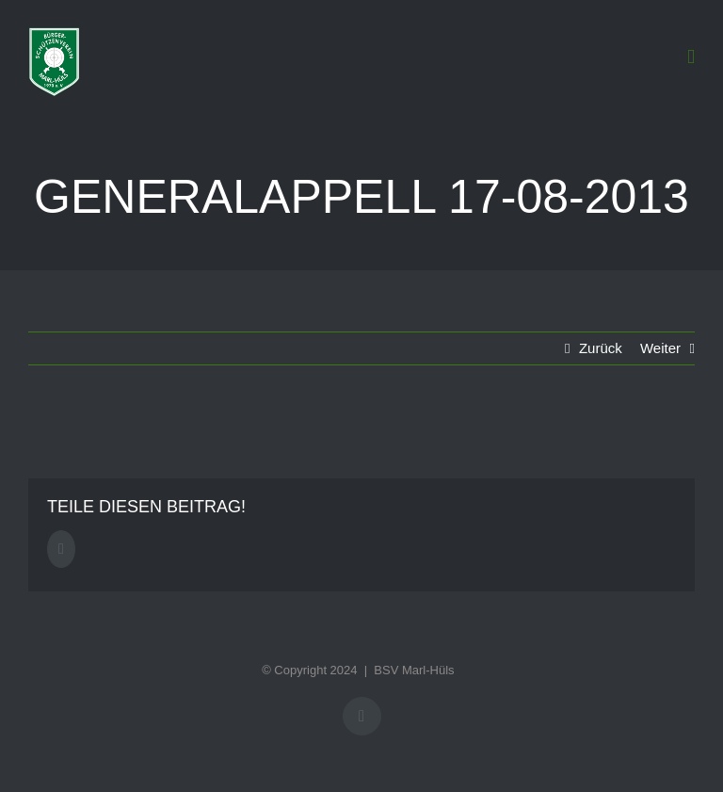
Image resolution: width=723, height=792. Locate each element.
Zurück (600, 348)
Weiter (660, 348)
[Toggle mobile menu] (691, 57)
